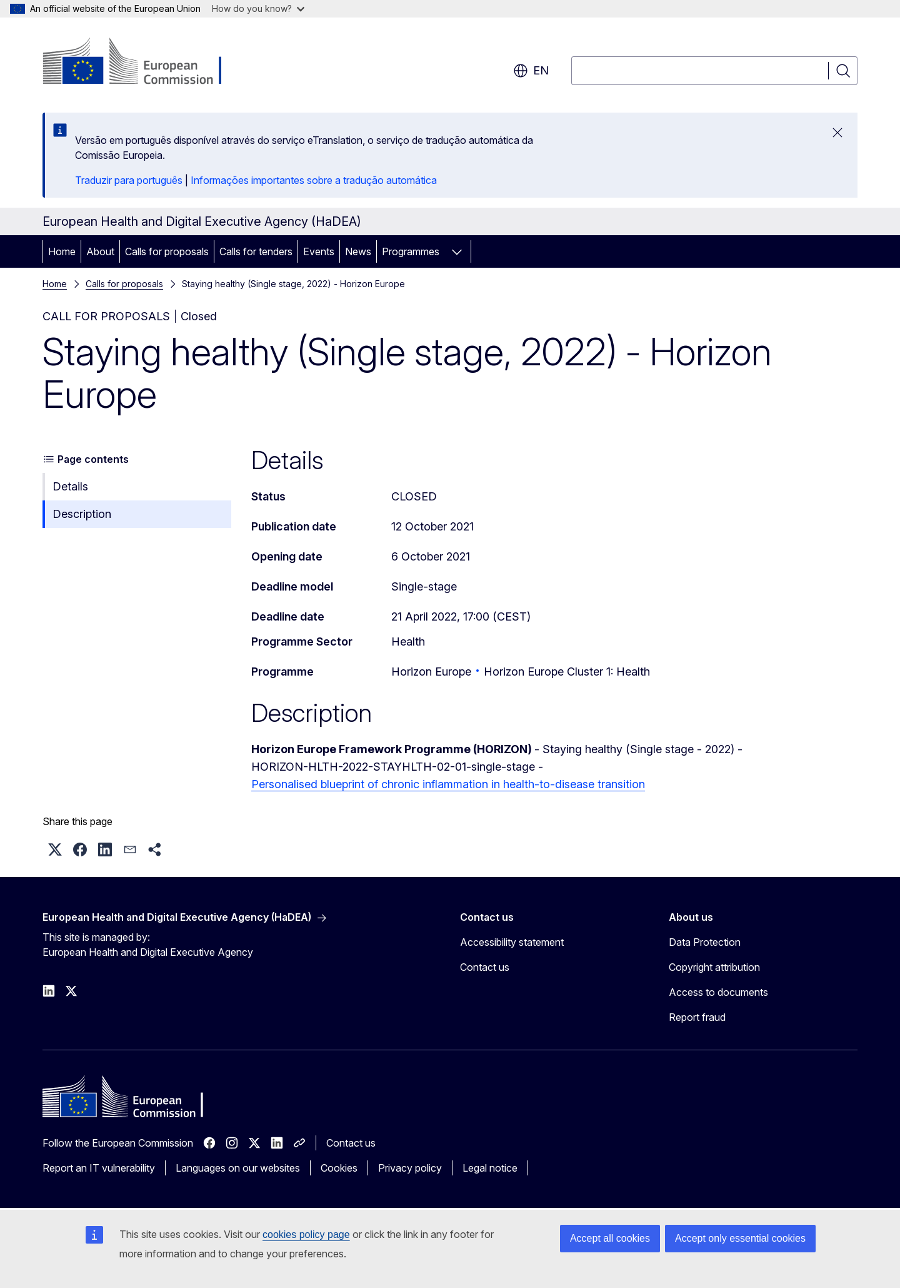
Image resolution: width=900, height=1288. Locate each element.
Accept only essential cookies (740, 1238)
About (100, 251)
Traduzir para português (128, 180)
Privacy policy (410, 1168)
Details (70, 486)
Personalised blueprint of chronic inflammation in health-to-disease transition (448, 784)
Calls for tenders (255, 251)
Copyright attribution (714, 967)
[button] (55, 849)
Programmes (410, 251)
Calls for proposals (167, 251)
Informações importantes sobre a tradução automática (314, 180)
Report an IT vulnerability (98, 1168)
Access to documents (718, 992)
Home (62, 251)
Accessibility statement (512, 942)
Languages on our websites (238, 1168)
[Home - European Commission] (143, 63)
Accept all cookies (610, 1238)
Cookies (339, 1168)
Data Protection (705, 942)
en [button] (531, 70)
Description (81, 513)
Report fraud (697, 1017)
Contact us (484, 967)
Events (318, 251)
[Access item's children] (457, 251)
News (358, 251)
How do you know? (258, 8)
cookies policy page (306, 1234)
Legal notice (490, 1168)
